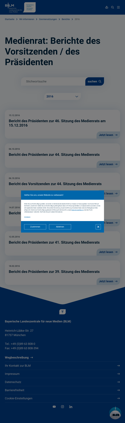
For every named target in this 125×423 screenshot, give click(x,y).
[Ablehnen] (60, 226)
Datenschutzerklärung (77, 210)
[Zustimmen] (35, 226)
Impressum (27, 217)
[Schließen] (98, 226)
